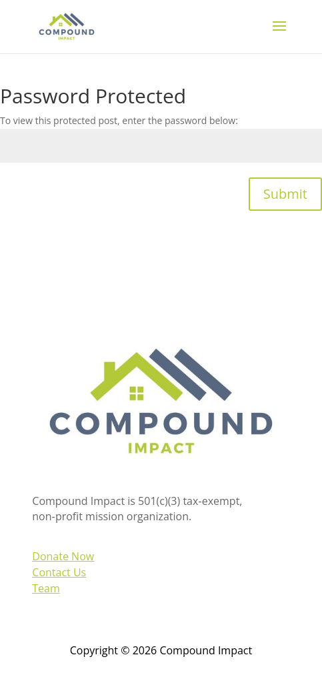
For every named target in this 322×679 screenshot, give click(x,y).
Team (46, 588)
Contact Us (59, 572)
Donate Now (63, 556)
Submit (285, 194)
